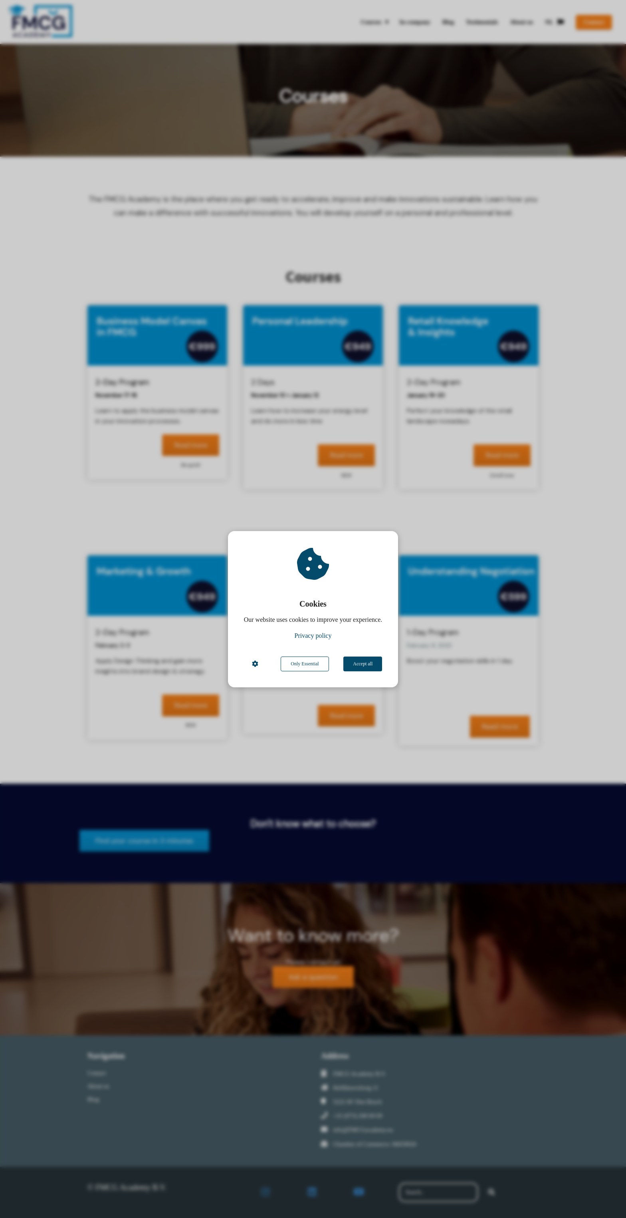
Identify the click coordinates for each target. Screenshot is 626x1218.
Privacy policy (313, 635)
